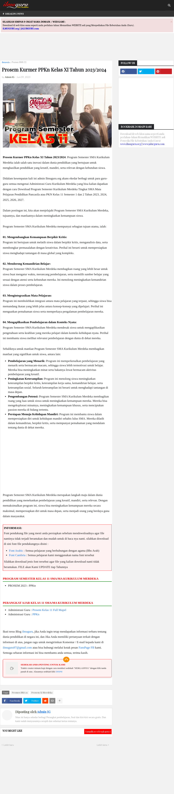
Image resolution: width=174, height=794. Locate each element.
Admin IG (43, 712)
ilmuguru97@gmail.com (17, 647)
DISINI (59, 671)
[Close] (171, 21)
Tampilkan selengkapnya (98, 731)
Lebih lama (102, 745)
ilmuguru (27, 631)
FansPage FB (86, 647)
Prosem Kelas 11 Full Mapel (49, 610)
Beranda (6, 62)
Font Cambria (17, 555)
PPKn (35, 614)
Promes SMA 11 (19, 62)
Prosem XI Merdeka (41, 692)
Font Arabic (16, 550)
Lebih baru (8, 745)
